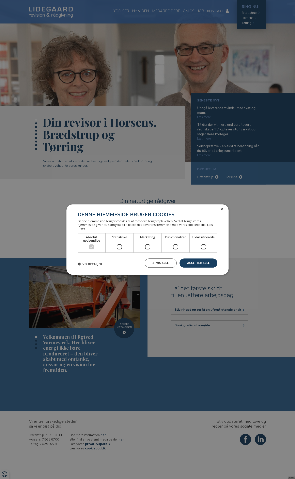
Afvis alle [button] (161, 263)
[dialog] (147, 239)
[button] (90, 264)
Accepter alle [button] (198, 263)
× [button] (221, 209)
